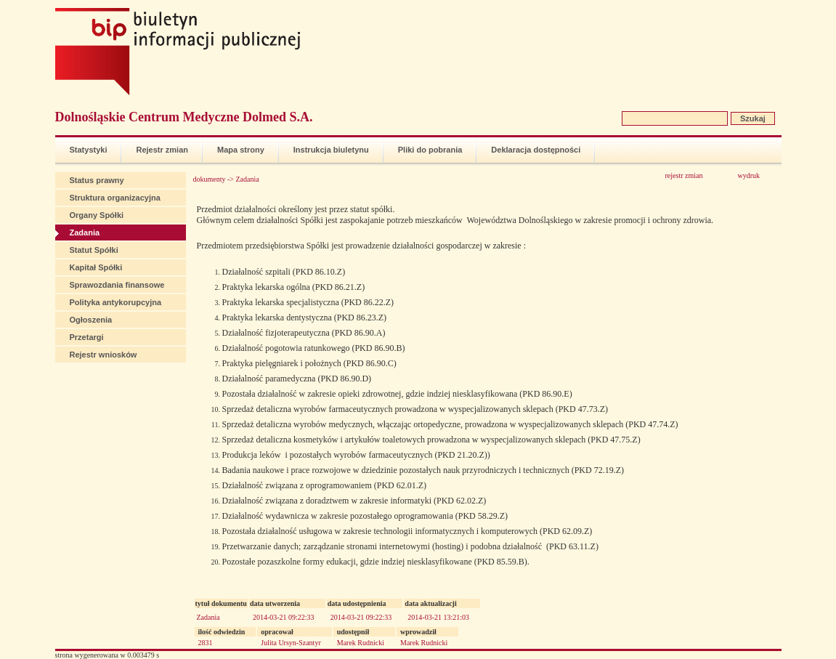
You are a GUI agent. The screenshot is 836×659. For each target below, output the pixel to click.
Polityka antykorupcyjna (116, 302)
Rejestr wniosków (103, 354)
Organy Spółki (97, 215)
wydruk (749, 175)
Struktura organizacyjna (115, 197)
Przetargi (87, 337)
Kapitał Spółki (96, 267)
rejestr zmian (684, 175)
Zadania (85, 232)
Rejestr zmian (162, 149)
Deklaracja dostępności (535, 149)
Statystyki (88, 149)
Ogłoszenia (91, 319)
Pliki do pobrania (430, 149)
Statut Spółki (94, 250)
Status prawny (97, 180)
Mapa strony (240, 149)
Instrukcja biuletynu (331, 149)
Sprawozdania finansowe (117, 284)
